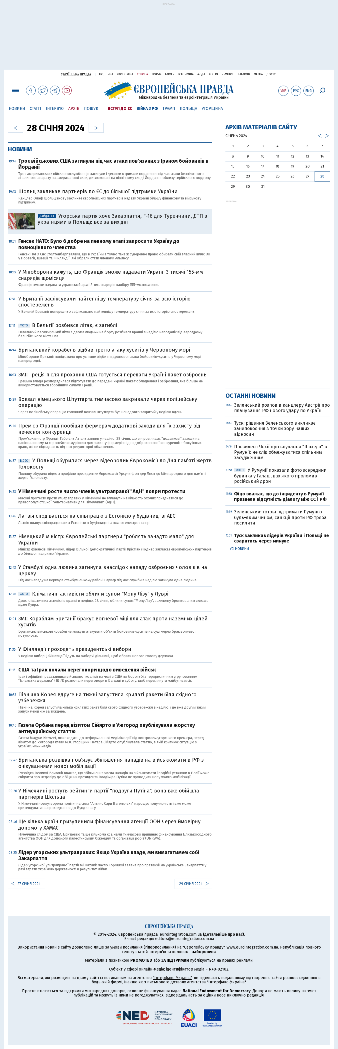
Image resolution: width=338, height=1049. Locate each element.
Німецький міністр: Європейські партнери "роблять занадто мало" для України (106, 539)
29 (233, 186)
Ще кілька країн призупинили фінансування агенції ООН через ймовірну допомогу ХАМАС (109, 824)
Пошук (91, 108)
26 (293, 176)
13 (307, 156)
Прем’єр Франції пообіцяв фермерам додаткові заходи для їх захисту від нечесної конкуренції (109, 429)
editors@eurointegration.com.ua (184, 938)
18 (277, 166)
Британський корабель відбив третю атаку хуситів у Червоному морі (104, 350)
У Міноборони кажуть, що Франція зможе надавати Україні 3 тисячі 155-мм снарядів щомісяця (110, 275)
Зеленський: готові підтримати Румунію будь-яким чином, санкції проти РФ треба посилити (280, 517)
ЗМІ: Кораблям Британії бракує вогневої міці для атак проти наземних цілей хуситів (112, 622)
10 (263, 156)
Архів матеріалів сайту (261, 127)
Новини (17, 108)
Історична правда (191, 74)
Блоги (170, 74)
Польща (188, 108)
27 (307, 176)
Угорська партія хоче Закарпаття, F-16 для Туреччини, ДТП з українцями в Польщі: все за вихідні (122, 219)
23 (248, 176)
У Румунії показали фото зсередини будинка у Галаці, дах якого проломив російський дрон (280, 475)
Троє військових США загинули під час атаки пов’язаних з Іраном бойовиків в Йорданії (113, 164)
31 (263, 186)
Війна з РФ (147, 108)
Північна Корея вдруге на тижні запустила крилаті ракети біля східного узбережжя (107, 697)
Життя (213, 74)
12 (292, 156)
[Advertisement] (169, 39)
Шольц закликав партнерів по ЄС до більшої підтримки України (97, 191)
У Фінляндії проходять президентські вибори (74, 649)
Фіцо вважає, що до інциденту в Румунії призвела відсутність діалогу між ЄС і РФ (280, 496)
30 (248, 186)
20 (307, 166)
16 (248, 166)
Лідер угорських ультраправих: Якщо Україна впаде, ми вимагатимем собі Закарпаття (108, 855)
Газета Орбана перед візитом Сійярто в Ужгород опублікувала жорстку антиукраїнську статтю (106, 728)
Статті (35, 108)
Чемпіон (228, 74)
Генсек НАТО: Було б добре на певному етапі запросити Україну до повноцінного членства (98, 244)
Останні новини (250, 396)
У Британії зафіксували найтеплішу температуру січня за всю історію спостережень (104, 302)
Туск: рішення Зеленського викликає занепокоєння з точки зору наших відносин (274, 428)
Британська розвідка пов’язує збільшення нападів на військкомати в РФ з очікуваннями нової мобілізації (111, 763)
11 (277, 156)
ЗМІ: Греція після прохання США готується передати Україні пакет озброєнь (112, 375)
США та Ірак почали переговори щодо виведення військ (87, 670)
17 (262, 166)
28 (322, 176)
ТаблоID (244, 74)
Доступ (272, 74)
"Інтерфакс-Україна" (172, 977)
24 (263, 176)
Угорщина (212, 108)
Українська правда (76, 74)
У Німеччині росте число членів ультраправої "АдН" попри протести (101, 491)
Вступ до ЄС (120, 108)
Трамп (169, 108)
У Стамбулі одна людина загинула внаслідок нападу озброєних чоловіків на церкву (112, 570)
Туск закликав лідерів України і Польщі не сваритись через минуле (281, 538)
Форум (156, 74)
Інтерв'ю (55, 108)
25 (278, 176)
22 (233, 176)
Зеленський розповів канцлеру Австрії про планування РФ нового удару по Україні (282, 407)
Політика (106, 74)
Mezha (258, 74)
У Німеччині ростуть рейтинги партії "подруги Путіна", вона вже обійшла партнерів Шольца (108, 794)
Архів (73, 108)
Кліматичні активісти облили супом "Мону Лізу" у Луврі (93, 594)
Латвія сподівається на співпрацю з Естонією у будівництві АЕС (96, 516)
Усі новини (239, 549)
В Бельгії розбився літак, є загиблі (67, 325)
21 (322, 166)
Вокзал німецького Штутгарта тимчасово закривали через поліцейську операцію (107, 402)
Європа (142, 74)
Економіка (125, 74)
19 (292, 166)
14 (322, 156)
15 (233, 166)
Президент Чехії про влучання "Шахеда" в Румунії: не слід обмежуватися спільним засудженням (280, 452)
